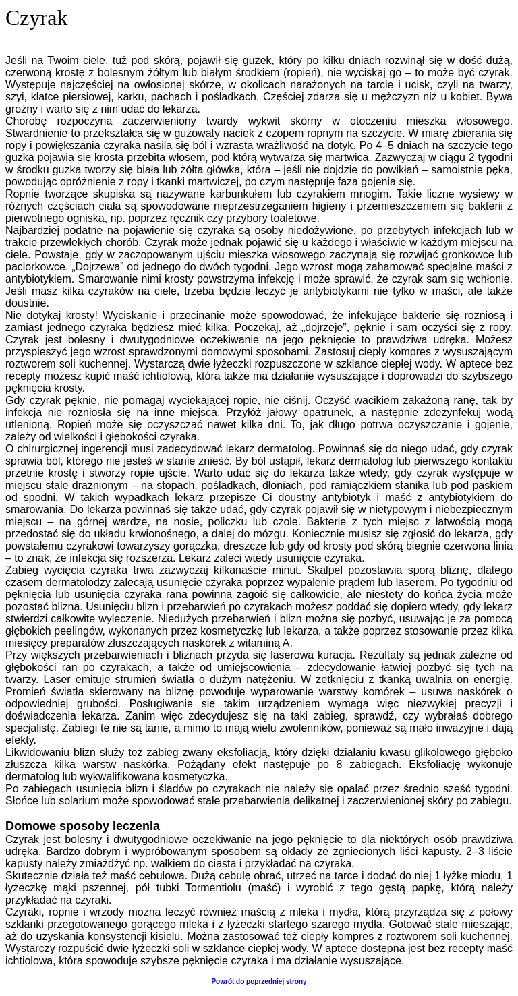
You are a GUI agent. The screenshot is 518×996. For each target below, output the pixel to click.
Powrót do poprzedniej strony (258, 981)
